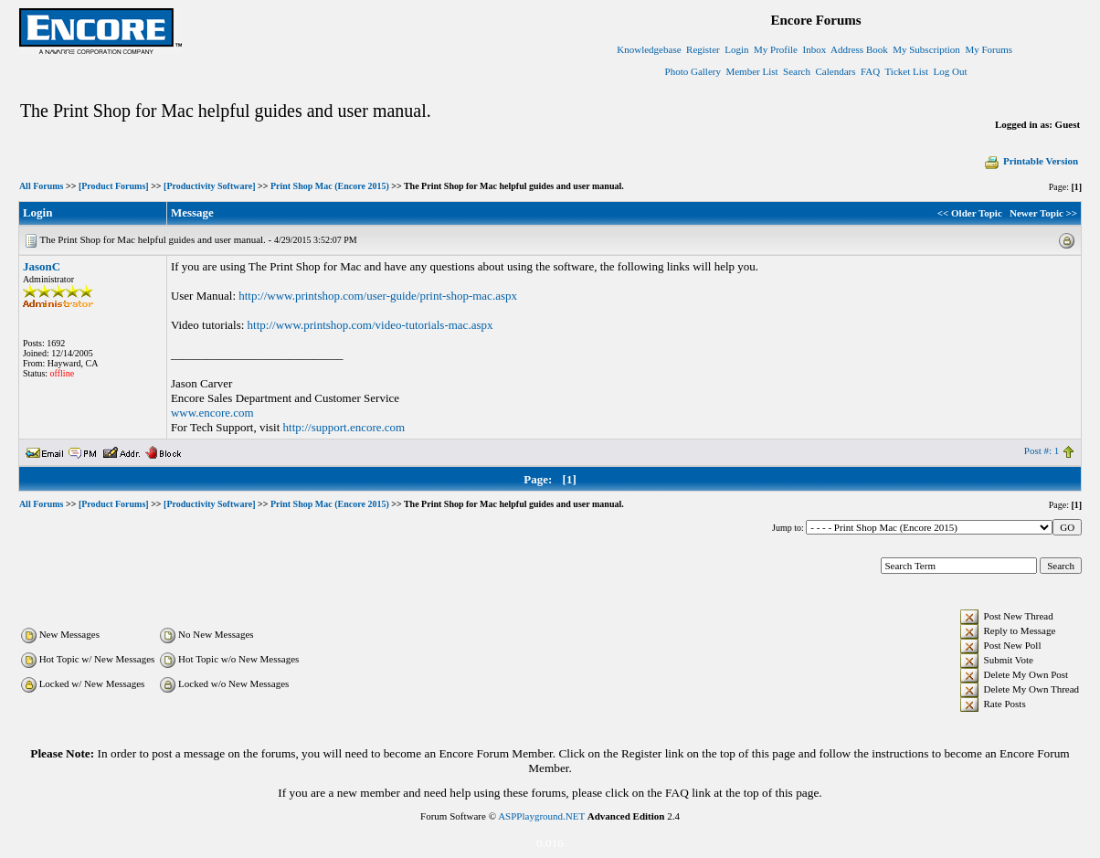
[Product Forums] (114, 186)
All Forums (41, 186)
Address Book (859, 49)
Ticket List (907, 71)
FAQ (870, 71)
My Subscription (926, 49)
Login (736, 49)
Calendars (836, 71)
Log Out (951, 71)
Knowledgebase (649, 49)
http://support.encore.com (344, 427)
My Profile (776, 49)
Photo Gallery (693, 71)
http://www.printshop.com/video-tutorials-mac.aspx (370, 325)
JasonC (41, 266)
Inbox (815, 49)
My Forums (988, 49)
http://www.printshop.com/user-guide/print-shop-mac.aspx (377, 295)
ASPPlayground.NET (541, 815)
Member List (751, 71)
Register (703, 49)
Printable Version (1030, 160)
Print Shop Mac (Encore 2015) (329, 186)
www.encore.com (212, 412)
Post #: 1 (1042, 450)
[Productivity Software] (209, 186)
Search (796, 71)
